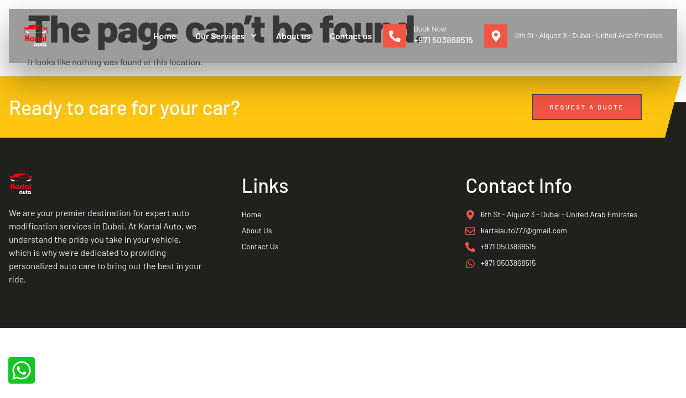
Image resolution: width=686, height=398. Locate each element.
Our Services (225, 35)
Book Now (430, 29)
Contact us (351, 35)
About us (293, 35)
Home (164, 35)
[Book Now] (394, 36)
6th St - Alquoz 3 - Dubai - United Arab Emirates (589, 35)
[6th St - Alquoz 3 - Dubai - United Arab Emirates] (495, 36)
